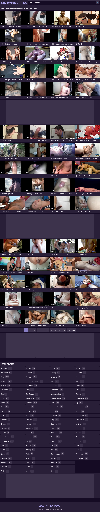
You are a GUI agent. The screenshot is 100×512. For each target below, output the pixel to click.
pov (54, 445)
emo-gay (6, 458)
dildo (5, 449)
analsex (5, 385)
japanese (31, 436)
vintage (80, 432)
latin (30, 471)
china (5, 415)
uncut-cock (82, 415)
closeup (5, 428)
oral (54, 411)
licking (55, 372)
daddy (5, 432)
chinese (5, 419)
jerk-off (31, 445)
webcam (81, 441)
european (6, 462)
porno (55, 436)
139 (60, 330)
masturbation (58, 398)
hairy (30, 406)
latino (55, 368)
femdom (31, 376)
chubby (5, 424)
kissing (30, 458)
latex (29, 466)
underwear (82, 419)
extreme (6, 466)
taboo (80, 385)
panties (55, 428)
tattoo (80, 389)
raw (54, 449)
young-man (82, 453)
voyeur (80, 436)
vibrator (80, 428)
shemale (81, 372)
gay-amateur (33, 398)
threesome (82, 398)
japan (30, 432)
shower (80, 376)
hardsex (31, 424)
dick (4, 445)
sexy (54, 471)
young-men (82, 458)
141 (69, 330)
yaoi (79, 449)
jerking (30, 449)
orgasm (56, 415)
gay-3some (32, 394)
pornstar (56, 441)
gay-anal (32, 402)
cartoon (5, 411)
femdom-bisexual (34, 381)
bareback (6, 389)
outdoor (56, 424)
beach (5, 402)
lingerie (55, 376)
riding (55, 466)
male (55, 381)
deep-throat (7, 436)
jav (29, 441)
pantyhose (56, 432)
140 (64, 330)
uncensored (82, 406)
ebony (5, 453)
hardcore (31, 419)
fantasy (30, 368)
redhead (56, 462)
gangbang (31, 385)
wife (79, 445)
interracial (32, 428)
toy (79, 402)
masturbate (57, 389)
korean (30, 462)
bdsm (5, 398)
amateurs (6, 372)
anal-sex (6, 381)
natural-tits (57, 406)
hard (30, 415)
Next (73, 330)
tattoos (80, 394)
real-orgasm (57, 453)
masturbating (57, 394)
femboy (30, 372)
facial (5, 471)
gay (30, 389)
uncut (80, 411)
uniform (81, 424)
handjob (31, 411)
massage (56, 385)
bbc (4, 394)
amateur (6, 368)
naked (55, 402)
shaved (80, 368)
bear (5, 406)
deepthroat (7, 441)
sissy (80, 381)
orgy (55, 419)
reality (55, 458)
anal (5, 376)
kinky (29, 453)
